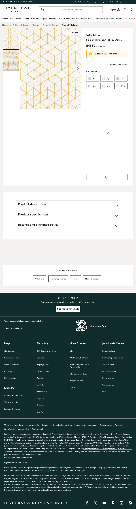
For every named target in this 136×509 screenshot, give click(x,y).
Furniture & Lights (39, 18)
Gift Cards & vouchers (46, 351)
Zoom (72, 32)
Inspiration (41, 398)
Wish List (41, 385)
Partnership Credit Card (112, 357)
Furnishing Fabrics (50, 25)
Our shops (8, 371)
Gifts (111, 18)
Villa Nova (39, 278)
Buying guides (43, 364)
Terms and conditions (13, 425)
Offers (40, 405)
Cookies (118, 425)
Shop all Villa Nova (70, 25)
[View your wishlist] (124, 9)
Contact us (9, 351)
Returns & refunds (12, 409)
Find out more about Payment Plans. (18, 457)
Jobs (71, 351)
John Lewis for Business (80, 374)
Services (40, 357)
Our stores (129, 2)
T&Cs (67, 470)
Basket (40, 378)
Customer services (12, 357)
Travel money (108, 364)
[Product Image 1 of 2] (11, 38)
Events (40, 412)
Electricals (53, 18)
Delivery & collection (13, 395)
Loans (104, 391)
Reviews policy (38, 429)
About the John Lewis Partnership (79, 365)
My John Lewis (79, 2)
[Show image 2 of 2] (78, 68)
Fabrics (36, 25)
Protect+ (74, 387)
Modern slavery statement (85, 425)
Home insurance (109, 371)
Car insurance (108, 385)
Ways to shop (92, 2)
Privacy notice (106, 425)
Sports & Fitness (87, 18)
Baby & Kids (64, 18)
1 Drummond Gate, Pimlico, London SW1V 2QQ (84, 443)
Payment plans (108, 351)
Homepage (6, 25)
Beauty (75, 18)
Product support (11, 364)
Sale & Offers (129, 18)
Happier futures (76, 380)
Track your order (11, 402)
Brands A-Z (42, 391)
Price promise (10, 378)
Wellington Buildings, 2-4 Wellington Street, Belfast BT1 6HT (107, 449)
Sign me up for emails (68, 309)
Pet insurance (108, 378)
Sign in (113, 9)
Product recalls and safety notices (57, 425)
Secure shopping (33, 425)
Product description (119, 64)
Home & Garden (22, 18)
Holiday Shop (102, 18)
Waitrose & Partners (79, 357)
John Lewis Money (116, 2)
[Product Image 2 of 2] (11, 60)
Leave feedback (14, 328)
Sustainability (10, 429)
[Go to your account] (118, 9)
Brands (119, 18)
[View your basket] (131, 9)
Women (4, 18)
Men (12, 18)
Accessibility (23, 429)
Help (103, 2)
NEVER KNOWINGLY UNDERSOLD (18, 2)
